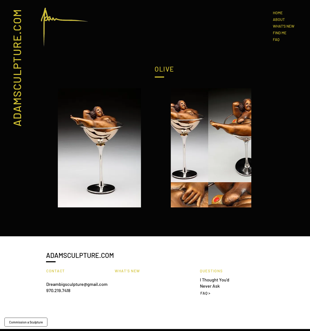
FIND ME (279, 32)
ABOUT (279, 19)
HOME (278, 12)
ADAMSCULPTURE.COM (16, 67)
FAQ (276, 39)
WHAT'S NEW (283, 26)
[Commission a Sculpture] (25, 322)
